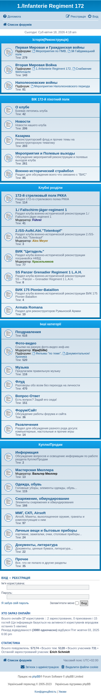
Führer (37, 220)
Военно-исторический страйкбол (44, 171)
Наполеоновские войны (36, 83)
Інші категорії (50, 324)
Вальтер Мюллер (44, 473)
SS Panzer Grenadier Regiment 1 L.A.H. (48, 272)
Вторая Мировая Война (36, 65)
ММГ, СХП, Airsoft (30, 513)
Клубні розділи (50, 188)
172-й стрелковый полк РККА (41, 195)
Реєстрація (21, 577)
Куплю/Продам (50, 445)
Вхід (4, 577)
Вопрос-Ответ (27, 396)
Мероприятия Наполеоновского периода (60, 86)
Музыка (22, 367)
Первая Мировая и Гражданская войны (49, 47)
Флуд (20, 382)
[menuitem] (12, 16)
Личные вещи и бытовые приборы (46, 530)
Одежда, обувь (28, 484)
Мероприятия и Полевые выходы (45, 153)
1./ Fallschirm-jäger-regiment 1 (41, 210)
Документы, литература (36, 545)
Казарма (22, 136)
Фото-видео (25, 343)
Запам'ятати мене (64, 603)
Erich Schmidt (60, 652)
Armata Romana (29, 307)
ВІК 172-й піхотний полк (50, 99)
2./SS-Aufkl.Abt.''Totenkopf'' (38, 231)
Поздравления (28, 332)
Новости (22, 121)
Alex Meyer (40, 240)
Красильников (42, 261)
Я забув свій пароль (15, 603)
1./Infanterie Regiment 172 (51, 68)
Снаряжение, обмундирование (42, 499)
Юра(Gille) (39, 350)
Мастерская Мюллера (34, 470)
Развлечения (26, 425)
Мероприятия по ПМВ (49, 51)
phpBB (36, 676)
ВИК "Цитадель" (29, 251)
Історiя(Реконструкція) (51, 40)
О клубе (22, 107)
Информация (27, 452)
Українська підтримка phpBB (72, 684)
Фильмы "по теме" (46, 353)
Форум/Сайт (26, 410)
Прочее (21, 559)
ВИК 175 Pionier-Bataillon (37, 290)
